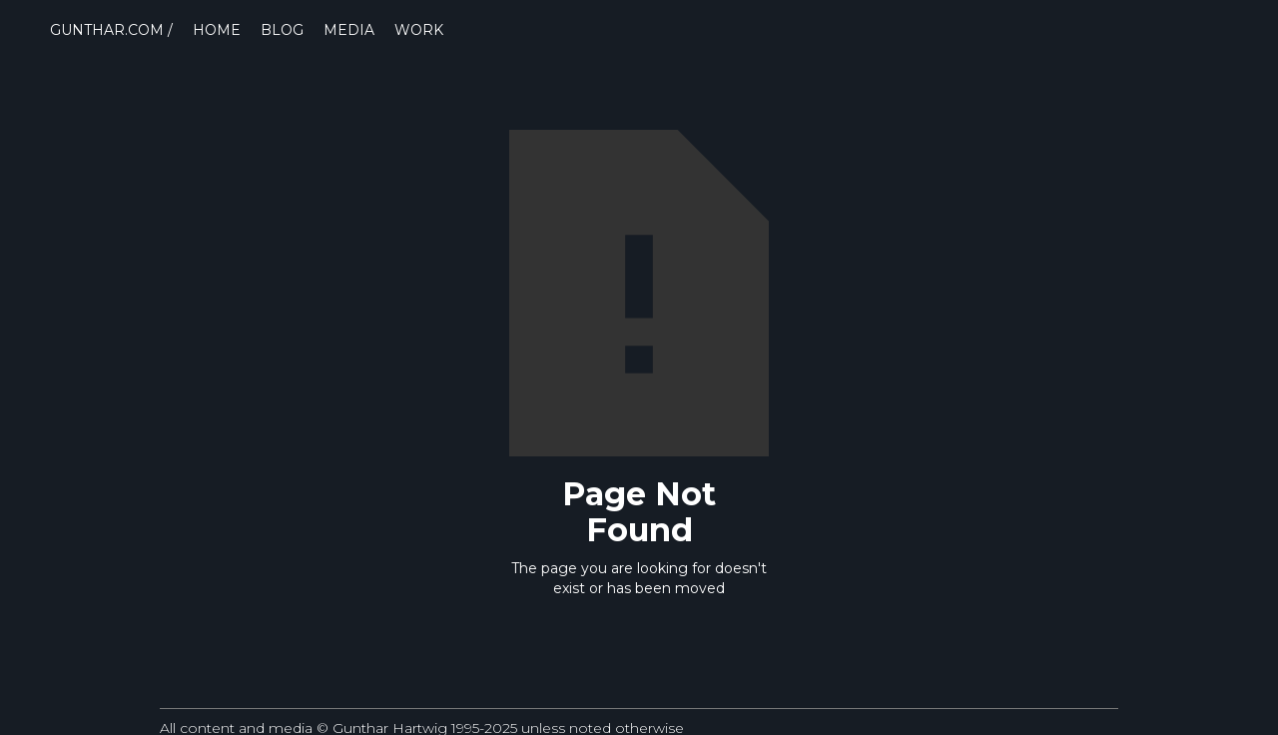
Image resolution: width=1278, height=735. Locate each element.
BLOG (282, 30)
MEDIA (348, 30)
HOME (217, 30)
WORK (418, 30)
